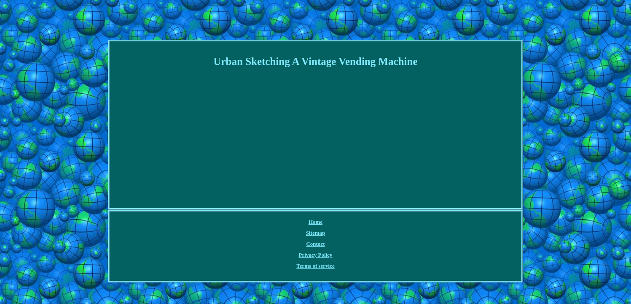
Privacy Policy (326, 222)
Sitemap (266, 222)
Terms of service (370, 222)
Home (242, 222)
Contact (292, 222)
